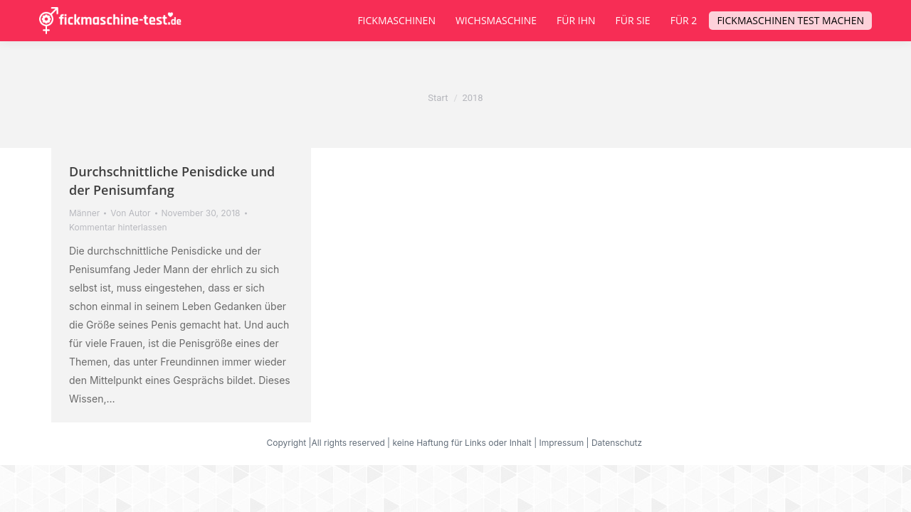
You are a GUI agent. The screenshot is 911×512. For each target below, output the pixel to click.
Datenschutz (618, 442)
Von (130, 213)
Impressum (561, 442)
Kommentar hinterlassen (118, 227)
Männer (84, 213)
